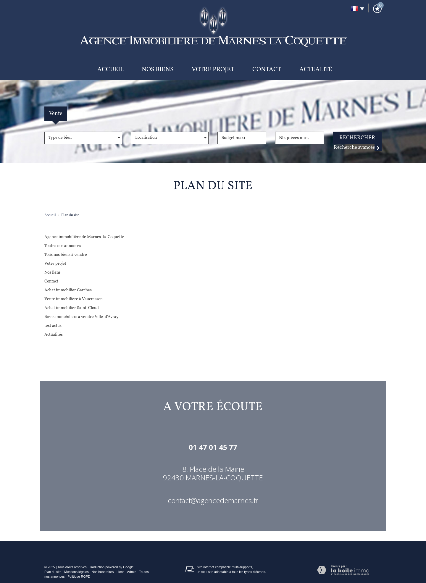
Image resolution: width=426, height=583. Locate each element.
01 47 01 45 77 (213, 447)
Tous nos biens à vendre (65, 255)
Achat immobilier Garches (68, 290)
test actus (53, 326)
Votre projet (213, 70)
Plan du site (52, 572)
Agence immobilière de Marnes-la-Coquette (84, 237)
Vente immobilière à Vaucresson (73, 299)
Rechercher (357, 138)
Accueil (110, 70)
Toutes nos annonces (62, 246)
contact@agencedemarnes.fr (213, 500)
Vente (55, 114)
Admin (131, 572)
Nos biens (158, 70)
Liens (120, 572)
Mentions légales (76, 572)
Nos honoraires (103, 572)
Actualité (315, 70)
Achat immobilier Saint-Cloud (71, 308)
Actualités (53, 334)
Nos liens (52, 272)
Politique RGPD (78, 576)
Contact (266, 70)
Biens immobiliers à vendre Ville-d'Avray (81, 317)
